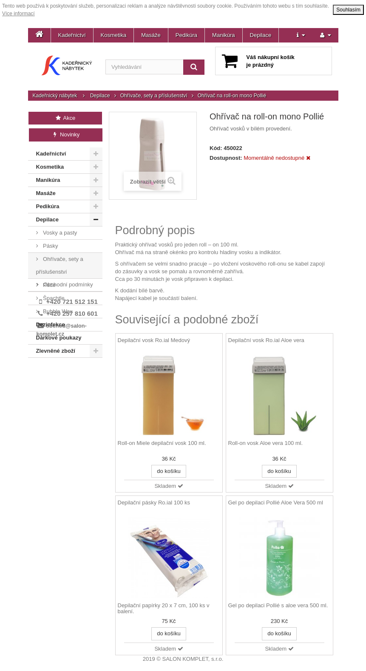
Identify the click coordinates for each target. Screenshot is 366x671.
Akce (65, 118)
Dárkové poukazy (59, 337)
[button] (300, 35)
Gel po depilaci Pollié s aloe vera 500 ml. (278, 606)
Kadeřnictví (72, 35)
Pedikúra (186, 35)
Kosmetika (114, 35)
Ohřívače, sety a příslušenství (153, 96)
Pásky (50, 246)
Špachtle (53, 298)
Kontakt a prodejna (66, 385)
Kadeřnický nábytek (55, 96)
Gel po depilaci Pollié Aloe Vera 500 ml (275, 502)
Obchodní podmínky (67, 398)
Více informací (18, 14)
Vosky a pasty (59, 232)
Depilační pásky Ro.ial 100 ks (154, 502)
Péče (49, 285)
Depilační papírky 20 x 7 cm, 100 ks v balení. (164, 608)
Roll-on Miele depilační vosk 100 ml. (162, 443)
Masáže (151, 35)
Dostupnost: (226, 158)
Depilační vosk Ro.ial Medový (154, 340)
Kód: (216, 148)
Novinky (65, 134)
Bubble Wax (57, 311)
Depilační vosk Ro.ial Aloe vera (266, 340)
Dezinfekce (50, 324)
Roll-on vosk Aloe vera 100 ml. (265, 443)
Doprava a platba (64, 373)
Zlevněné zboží (55, 351)
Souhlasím (348, 10)
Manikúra (223, 35)
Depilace (261, 35)
